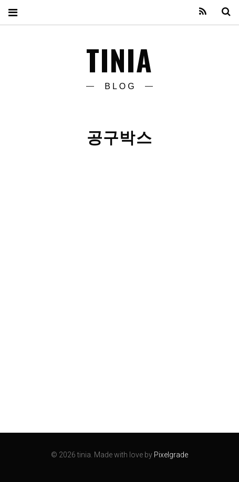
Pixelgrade (171, 455)
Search (222, 12)
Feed (199, 12)
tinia (119, 60)
